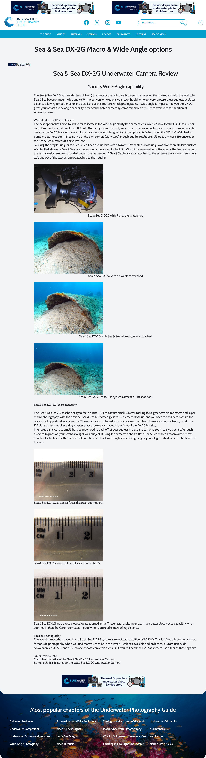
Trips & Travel (125, 34)
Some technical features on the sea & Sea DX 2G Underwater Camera (77, 662)
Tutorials (78, 34)
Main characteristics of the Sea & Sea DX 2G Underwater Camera (74, 659)
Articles (62, 34)
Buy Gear (143, 34)
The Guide (47, 34)
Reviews (108, 34)
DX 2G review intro (46, 656)
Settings (93, 34)
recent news (159, 34)
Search (182, 23)
